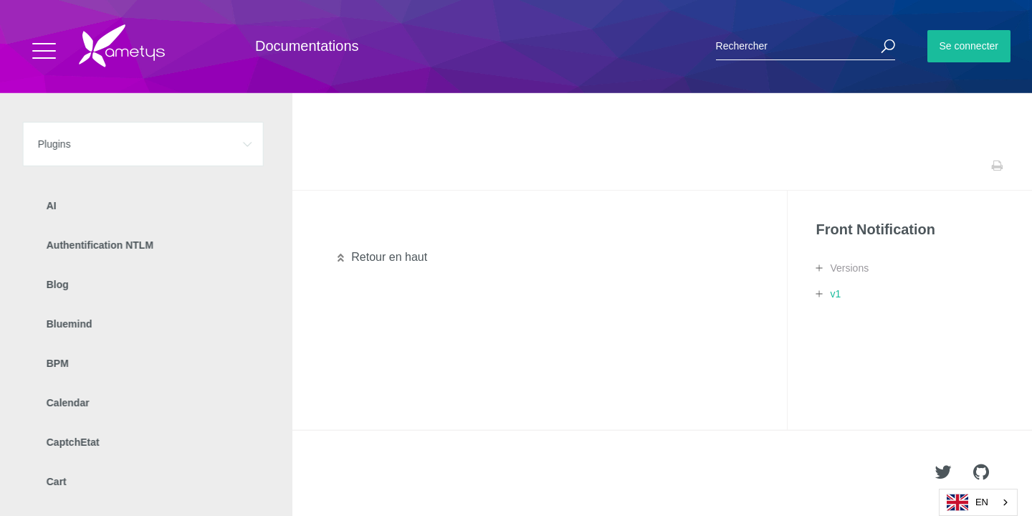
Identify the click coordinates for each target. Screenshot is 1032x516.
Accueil (43, 166)
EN (967, 502)
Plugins (84, 166)
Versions (849, 268)
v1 (835, 294)
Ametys (95, 473)
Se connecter (969, 46)
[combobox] (978, 502)
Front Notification (144, 166)
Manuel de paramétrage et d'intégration (141, 230)
